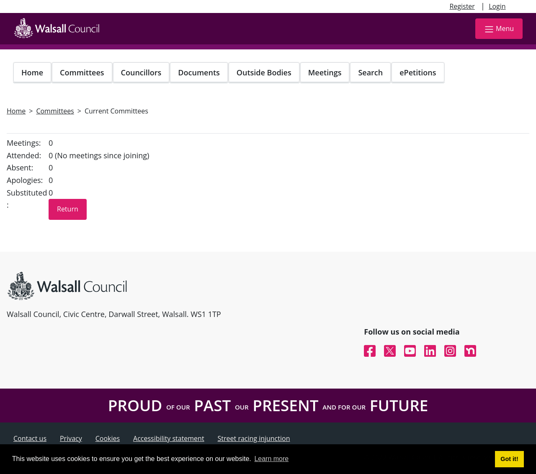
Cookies (107, 438)
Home (32, 72)
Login (497, 6)
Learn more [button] (271, 458)
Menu (499, 29)
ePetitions (417, 72)
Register (461, 6)
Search (370, 72)
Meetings (325, 72)
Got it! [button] (509, 459)
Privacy (71, 438)
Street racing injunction (254, 438)
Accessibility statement (168, 438)
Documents (198, 72)
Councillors (141, 72)
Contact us (29, 438)
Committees (82, 72)
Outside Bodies (264, 72)
